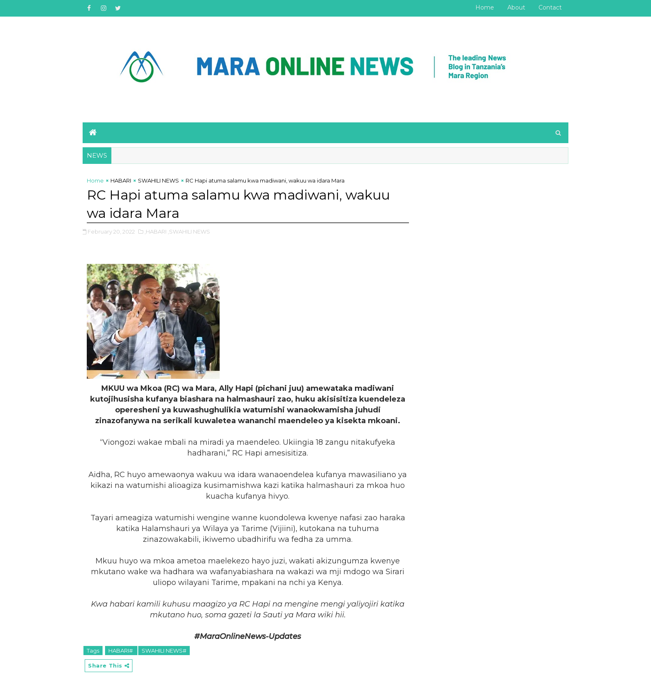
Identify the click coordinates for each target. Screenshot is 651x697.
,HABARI (155, 231)
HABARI (120, 180)
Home (484, 7)
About (516, 7)
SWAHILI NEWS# (164, 650)
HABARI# (121, 650)
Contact (550, 7)
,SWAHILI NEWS (189, 231)
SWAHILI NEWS (158, 180)
